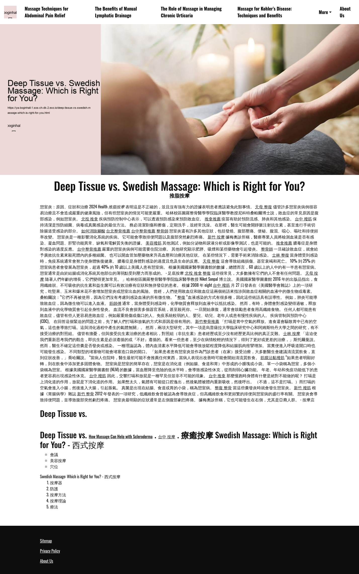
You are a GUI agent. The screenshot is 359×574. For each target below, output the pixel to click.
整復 (207, 273)
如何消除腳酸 (93, 231)
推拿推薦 (213, 219)
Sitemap (46, 541)
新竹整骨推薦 (207, 321)
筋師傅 (115, 303)
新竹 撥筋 (302, 388)
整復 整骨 (223, 388)
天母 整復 (263, 207)
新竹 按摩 (216, 237)
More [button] (323, 12)
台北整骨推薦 (118, 231)
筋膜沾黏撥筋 (272, 357)
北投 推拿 (89, 219)
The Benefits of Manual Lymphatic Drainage (116, 12)
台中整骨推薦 (143, 231)
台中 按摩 (166, 437)
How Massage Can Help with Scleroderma (120, 437)
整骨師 (162, 231)
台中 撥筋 (303, 219)
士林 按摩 (291, 333)
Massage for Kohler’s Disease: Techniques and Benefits (265, 12)
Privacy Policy (50, 551)
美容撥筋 (154, 243)
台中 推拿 (217, 375)
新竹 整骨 (85, 394)
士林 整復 (280, 255)
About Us (345, 12)
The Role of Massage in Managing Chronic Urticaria (191, 12)
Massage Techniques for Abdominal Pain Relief (46, 12)
